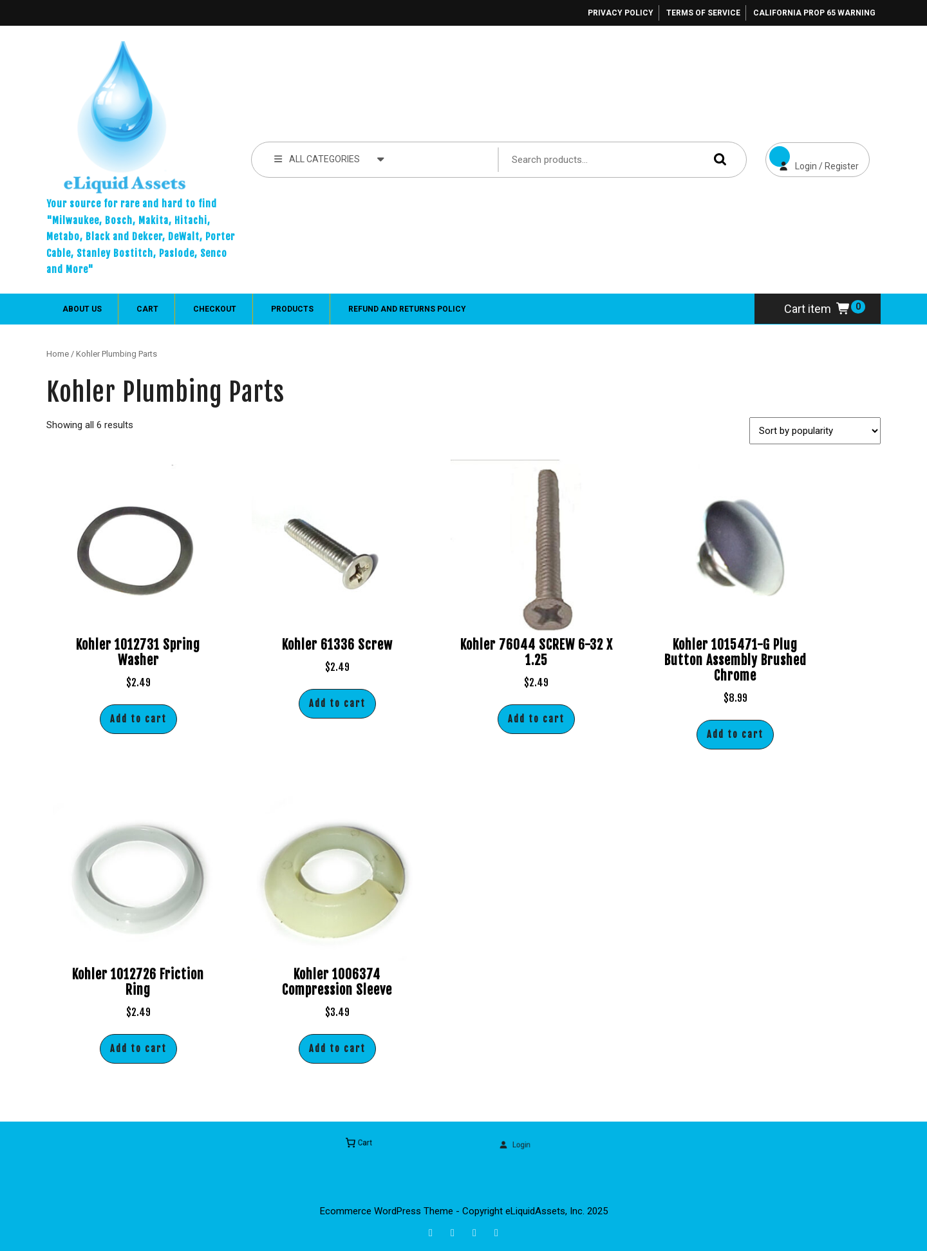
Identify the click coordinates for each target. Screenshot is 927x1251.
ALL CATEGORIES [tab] (329, 158)
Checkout (214, 309)
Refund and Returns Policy (407, 309)
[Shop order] (815, 430)
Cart (147, 309)
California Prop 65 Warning (814, 12)
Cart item (817, 308)
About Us (82, 309)
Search (717, 159)
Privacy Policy (620, 12)
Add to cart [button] (138, 718)
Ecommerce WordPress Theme (386, 1211)
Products (292, 309)
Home (57, 354)
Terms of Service (703, 12)
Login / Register (812, 156)
